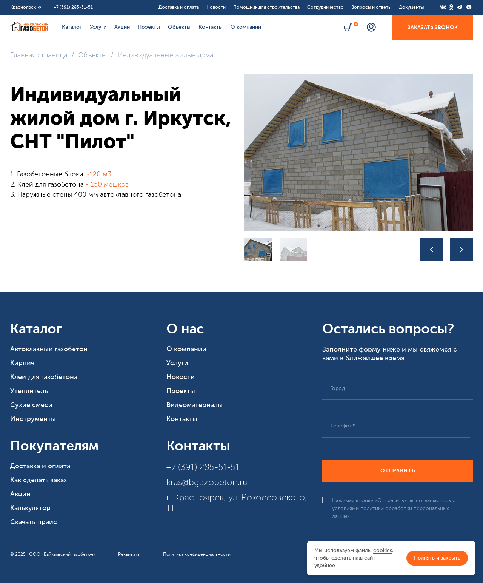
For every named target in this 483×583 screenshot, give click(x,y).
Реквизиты (129, 554)
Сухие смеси (31, 405)
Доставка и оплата (178, 7)
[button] (431, 249)
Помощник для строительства (266, 7)
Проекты (149, 27)
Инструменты (33, 419)
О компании (246, 27)
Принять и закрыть (437, 558)
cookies (382, 550)
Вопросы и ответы (371, 7)
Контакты (210, 27)
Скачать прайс (33, 522)
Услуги (98, 27)
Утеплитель (29, 391)
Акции (122, 27)
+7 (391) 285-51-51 (73, 7)
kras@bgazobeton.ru (207, 482)
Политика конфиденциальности (197, 554)
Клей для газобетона (43, 377)
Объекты (179, 27)
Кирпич (22, 363)
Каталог (72, 27)
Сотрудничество (325, 7)
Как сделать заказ (38, 480)
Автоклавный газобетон (49, 349)
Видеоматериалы (194, 405)
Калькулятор (30, 508)
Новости (216, 7)
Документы (411, 7)
